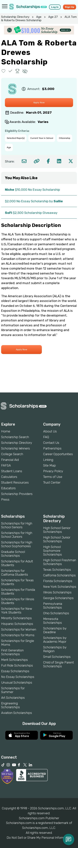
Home (5, 431)
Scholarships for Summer (13, 690)
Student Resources (15, 482)
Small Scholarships (57, 657)
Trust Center (51, 482)
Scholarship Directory (15, 17)
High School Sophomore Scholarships (52, 550)
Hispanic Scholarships (17, 624)
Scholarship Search (15, 437)
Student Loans (11, 471)
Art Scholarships (13, 698)
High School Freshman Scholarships (59, 562)
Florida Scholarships (57, 581)
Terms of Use (52, 477)
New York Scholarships (59, 587)
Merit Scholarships (14, 660)
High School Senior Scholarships (56, 530)
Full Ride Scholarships (17, 665)
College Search (12, 454)
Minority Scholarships (16, 618)
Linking (48, 460)
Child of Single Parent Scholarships (58, 664)
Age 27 (53, 17)
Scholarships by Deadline (54, 630)
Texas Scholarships (57, 569)
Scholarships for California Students (14, 572)
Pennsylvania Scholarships (52, 605)
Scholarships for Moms (17, 635)
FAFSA (6, 465)
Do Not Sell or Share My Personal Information (39, 837)
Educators (8, 488)
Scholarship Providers (17, 494)
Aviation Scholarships (16, 713)
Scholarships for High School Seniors (16, 525)
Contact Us (51, 443)
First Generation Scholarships (12, 652)
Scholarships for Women (18, 629)
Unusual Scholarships (16, 682)
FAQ (46, 437)
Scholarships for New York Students (16, 610)
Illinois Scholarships (57, 592)
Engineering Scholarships (10, 705)
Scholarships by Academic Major (54, 639)
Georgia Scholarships (58, 598)
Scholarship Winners (15, 448)
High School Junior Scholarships (56, 539)
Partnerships (52, 448)
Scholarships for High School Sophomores (16, 544)
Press (5, 499)
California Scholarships (59, 575)
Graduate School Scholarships (13, 553)
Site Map (49, 465)
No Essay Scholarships (17, 677)
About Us (50, 431)
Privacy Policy (53, 471)
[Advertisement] (39, 379)
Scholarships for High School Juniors (16, 534)
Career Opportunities (58, 454)
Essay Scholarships (15, 671)
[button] (3, 71)
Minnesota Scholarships (52, 620)
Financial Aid (10, 460)
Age (38, 17)
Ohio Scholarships (56, 613)
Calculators (9, 477)
